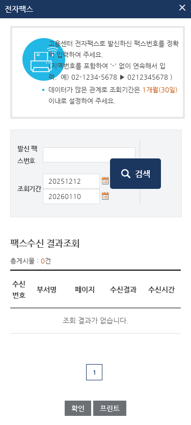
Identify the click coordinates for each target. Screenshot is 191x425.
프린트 (110, 408)
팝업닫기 (182, 8)
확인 (78, 408)
